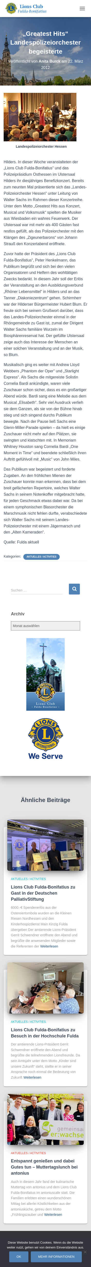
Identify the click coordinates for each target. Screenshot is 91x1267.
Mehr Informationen (56, 1256)
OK (19, 1256)
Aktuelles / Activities (42, 556)
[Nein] (85, 1251)
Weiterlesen (49, 946)
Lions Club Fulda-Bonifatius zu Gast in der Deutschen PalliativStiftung (43, 893)
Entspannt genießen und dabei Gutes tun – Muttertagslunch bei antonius (44, 1167)
